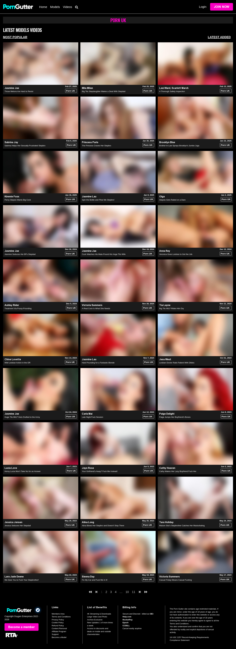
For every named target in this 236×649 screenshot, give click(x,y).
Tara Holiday (166, 522)
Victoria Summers (92, 305)
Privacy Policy (58, 620)
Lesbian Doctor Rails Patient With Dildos (176, 363)
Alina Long (88, 522)
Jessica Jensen (13, 522)
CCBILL (126, 625)
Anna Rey (164, 250)
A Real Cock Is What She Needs (96, 308)
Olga (162, 196)
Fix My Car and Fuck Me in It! (94, 580)
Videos (67, 7)
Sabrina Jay (11, 142)
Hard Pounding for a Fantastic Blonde (98, 363)
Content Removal (59, 628)
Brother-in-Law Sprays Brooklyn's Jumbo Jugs (179, 145)
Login (202, 6)
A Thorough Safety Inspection (172, 91)
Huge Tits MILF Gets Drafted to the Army (22, 417)
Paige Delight (166, 413)
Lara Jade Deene (14, 576)
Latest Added (219, 37)
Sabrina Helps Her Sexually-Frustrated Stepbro (25, 145)
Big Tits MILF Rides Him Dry (171, 308)
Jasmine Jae (12, 88)
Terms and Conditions (61, 617)
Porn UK (70, 90)
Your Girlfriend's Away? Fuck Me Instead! (100, 471)
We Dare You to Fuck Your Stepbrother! (22, 580)
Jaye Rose (88, 468)
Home (43, 7)
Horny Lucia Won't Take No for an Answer (23, 471)
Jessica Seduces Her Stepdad (18, 525)
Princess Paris (90, 142)
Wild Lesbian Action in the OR (17, 363)
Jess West (165, 359)
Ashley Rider (12, 305)
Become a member (21, 627)
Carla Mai (87, 413)
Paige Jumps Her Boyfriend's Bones (175, 417)
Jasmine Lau (89, 196)
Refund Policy (58, 625)
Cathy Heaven (167, 468)
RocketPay (127, 620)
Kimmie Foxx (12, 196)
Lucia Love (11, 468)
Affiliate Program (59, 631)
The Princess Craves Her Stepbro (96, 145)
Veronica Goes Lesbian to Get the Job (175, 254)
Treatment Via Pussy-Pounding (18, 308)
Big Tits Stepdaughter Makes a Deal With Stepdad (103, 91)
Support (55, 634)
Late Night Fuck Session (92, 417)
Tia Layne (164, 305)
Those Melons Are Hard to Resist (19, 91)
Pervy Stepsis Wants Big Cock (18, 200)
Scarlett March (180, 88)
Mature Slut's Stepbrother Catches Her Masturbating (182, 525)
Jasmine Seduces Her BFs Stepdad (20, 254)
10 (127, 592)
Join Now (221, 7)
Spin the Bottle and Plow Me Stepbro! (98, 200)
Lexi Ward (164, 88)
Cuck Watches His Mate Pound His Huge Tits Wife (104, 254)
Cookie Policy (58, 622)
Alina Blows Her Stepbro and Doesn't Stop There (103, 525)
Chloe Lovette (13, 359)
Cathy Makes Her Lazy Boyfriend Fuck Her (177, 471)
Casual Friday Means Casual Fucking (175, 580)
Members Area (58, 614)
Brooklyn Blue (167, 142)
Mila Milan (87, 88)
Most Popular (15, 37)
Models (55, 7)
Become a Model (59, 637)
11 (133, 592)
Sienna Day (88, 576)
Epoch (126, 622)
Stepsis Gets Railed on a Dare (172, 200)
